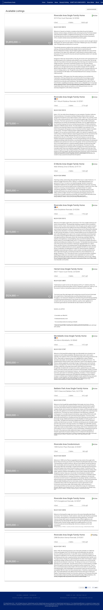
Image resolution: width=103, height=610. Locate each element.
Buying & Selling (64, 2)
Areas (56, 2)
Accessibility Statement (68, 597)
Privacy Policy (82, 595)
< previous (81, 587)
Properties (50, 2)
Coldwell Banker (22, 595)
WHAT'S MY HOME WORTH (78, 2)
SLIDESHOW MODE (91, 9)
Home (43, 2)
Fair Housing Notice (86, 597)
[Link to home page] (2, 2)
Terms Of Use (70, 595)
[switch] (50, 42)
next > (96, 587)
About (97, 2)
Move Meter (90, 2)
